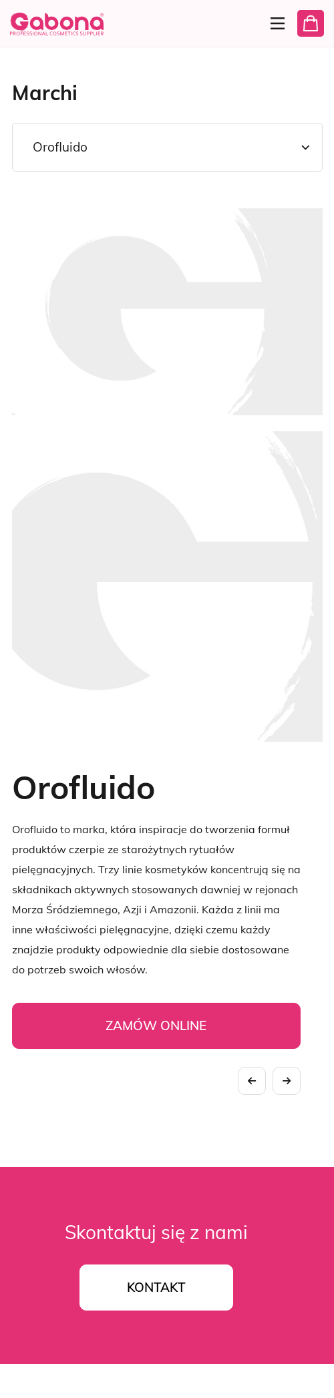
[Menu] (273, 23)
